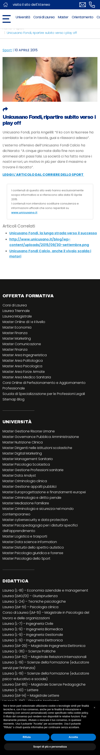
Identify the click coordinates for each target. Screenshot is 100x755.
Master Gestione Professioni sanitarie (33, 470)
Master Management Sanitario (28, 458)
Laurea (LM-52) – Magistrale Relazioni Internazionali (44, 656)
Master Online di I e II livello (24, 321)
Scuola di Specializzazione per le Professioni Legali (44, 393)
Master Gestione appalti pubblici (29, 486)
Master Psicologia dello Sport (26, 558)
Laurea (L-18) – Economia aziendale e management (45, 590)
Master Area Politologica (23, 360)
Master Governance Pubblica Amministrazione (41, 436)
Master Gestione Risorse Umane (29, 431)
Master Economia (17, 327)
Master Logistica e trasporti (25, 536)
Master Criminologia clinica (25, 481)
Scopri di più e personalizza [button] (50, 746)
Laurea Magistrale (17, 316)
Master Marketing (17, 338)
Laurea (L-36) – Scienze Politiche (29, 651)
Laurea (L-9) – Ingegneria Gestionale (33, 634)
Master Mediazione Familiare (26, 503)
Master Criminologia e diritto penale (32, 497)
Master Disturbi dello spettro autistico (33, 547)
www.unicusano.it (24, 212)
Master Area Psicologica (22, 366)
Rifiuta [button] (27, 737)
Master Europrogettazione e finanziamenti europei (44, 492)
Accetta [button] (73, 737)
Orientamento (82, 17)
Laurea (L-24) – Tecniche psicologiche (34, 601)
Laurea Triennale (16, 310)
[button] (94, 707)
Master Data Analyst (19, 475)
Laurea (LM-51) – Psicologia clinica (30, 607)
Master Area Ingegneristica (25, 355)
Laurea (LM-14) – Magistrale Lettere (31, 695)
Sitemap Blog (13, 399)
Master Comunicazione (22, 344)
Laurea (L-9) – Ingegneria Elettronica (33, 640)
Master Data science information (30, 541)
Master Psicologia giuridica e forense (33, 553)
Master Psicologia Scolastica (26, 464)
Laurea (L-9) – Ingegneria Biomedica (33, 629)
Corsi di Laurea (43, 17)
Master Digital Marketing (22, 453)
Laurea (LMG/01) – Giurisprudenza (30, 595)
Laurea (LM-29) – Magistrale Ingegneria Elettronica (44, 645)
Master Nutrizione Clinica (23, 442)
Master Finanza (15, 332)
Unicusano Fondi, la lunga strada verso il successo (53, 233)
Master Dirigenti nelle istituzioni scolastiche (37, 447)
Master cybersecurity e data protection (35, 519)
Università (22, 17)
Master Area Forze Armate (24, 371)
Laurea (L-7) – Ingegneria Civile (28, 623)
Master (63, 17)
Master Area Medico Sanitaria (27, 377)
